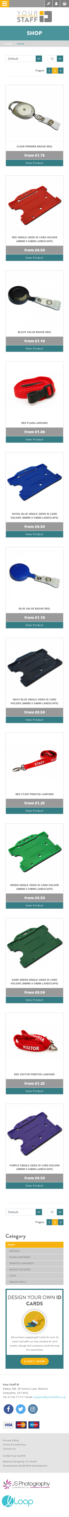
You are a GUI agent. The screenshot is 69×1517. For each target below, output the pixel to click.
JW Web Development (34, 1465)
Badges (13, 1251)
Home (9, 43)
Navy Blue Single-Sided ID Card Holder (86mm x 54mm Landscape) (34, 701)
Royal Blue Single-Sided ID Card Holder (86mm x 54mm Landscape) (34, 515)
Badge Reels (16, 1281)
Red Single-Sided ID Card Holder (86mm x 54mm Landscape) (34, 239)
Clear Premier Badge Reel (35, 146)
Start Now (34, 1361)
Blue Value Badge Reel (34, 608)
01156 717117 (16, 1397)
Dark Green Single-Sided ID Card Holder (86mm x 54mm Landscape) (34, 981)
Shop (20, 43)
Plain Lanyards (19, 1257)
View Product (34, 163)
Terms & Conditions (14, 1444)
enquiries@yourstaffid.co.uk (49, 1397)
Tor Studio (31, 1461)
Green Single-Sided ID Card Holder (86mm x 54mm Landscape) (34, 886)
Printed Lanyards (20, 1263)
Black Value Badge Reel (34, 332)
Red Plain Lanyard (34, 423)
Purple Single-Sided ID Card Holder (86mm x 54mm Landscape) (35, 1167)
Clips (12, 1275)
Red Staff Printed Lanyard (34, 794)
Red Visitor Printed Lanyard (34, 1074)
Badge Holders (19, 1269)
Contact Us (9, 1448)
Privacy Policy (11, 1440)
